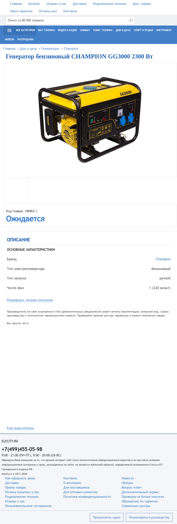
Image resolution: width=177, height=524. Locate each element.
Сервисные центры (136, 506)
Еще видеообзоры (20, 428)
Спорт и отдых (143, 30)
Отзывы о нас (56, 4)
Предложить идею (106, 517)
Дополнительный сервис (140, 492)
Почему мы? (48, 11)
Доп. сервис (142, 4)
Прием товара (15, 487)
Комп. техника (102, 30)
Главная (16, 4)
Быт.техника (46, 30)
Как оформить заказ (20, 478)
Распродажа (25, 39)
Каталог (34, 4)
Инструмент (164, 30)
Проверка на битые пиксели (143, 496)
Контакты (70, 11)
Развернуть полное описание (30, 300)
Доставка (79, 4)
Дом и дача (123, 30)
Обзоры (127, 483)
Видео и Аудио (67, 30)
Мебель (9, 39)
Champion (163, 259)
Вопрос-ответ (132, 487)
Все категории (25, 30)
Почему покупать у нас (22, 492)
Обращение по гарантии (140, 501)
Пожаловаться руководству (149, 517)
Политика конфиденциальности (87, 496)
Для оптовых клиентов (80, 492)
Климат (85, 30)
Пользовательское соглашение (28, 506)
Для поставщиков (76, 487)
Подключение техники (109, 4)
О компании (72, 483)
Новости (128, 478)
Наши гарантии (21, 11)
